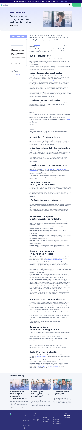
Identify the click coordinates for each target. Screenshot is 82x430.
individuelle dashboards (40, 356)
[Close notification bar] (80, 1)
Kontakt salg (77, 5)
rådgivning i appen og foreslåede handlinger (47, 366)
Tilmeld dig (18, 74)
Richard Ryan (36, 121)
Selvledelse (37, 45)
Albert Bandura (56, 80)
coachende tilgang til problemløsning (53, 259)
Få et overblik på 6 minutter (18, 36)
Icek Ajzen (51, 92)
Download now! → (63, 1)
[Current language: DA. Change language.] (69, 5)
